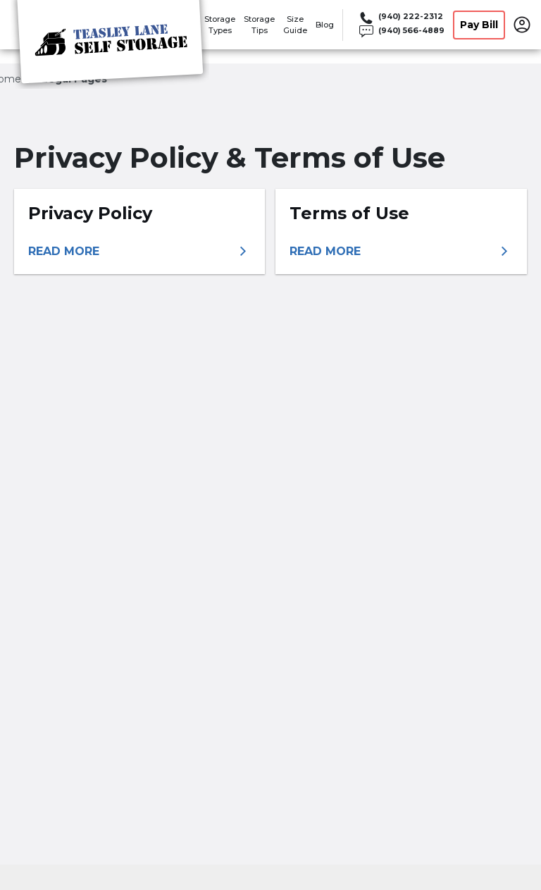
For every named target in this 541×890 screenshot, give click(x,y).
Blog (325, 25)
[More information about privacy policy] (139, 251)
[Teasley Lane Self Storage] (110, 44)
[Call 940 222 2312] (400, 18)
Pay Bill (479, 24)
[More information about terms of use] (400, 251)
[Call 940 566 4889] (400, 32)
